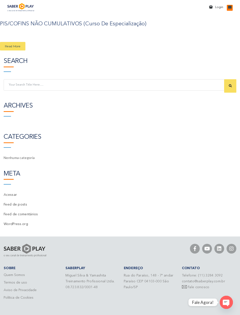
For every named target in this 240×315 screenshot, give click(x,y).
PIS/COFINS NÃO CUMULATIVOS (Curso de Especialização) (73, 24)
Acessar (10, 195)
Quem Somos (14, 275)
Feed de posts (15, 204)
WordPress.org (16, 224)
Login (219, 7)
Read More (13, 46)
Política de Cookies (18, 297)
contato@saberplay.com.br (203, 281)
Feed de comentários (21, 214)
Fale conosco (198, 287)
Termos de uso (15, 282)
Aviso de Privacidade (20, 290)
